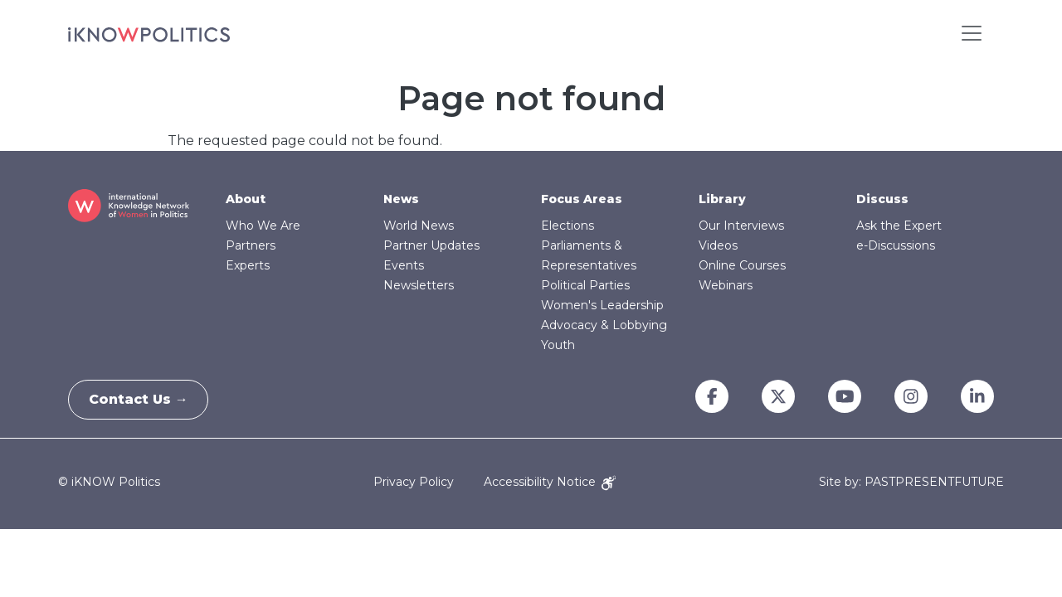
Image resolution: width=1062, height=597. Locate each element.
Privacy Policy (413, 481)
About (246, 199)
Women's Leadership (602, 305)
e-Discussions (895, 245)
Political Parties (585, 285)
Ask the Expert (899, 225)
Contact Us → (143, 399)
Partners (250, 245)
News (401, 199)
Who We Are (263, 225)
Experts (248, 265)
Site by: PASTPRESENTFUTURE (911, 482)
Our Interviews (741, 225)
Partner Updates (431, 245)
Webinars (726, 285)
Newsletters (418, 285)
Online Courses (742, 265)
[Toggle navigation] (971, 33)
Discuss (882, 199)
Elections (567, 225)
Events (403, 265)
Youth (558, 344)
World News (418, 225)
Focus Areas (581, 199)
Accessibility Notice (550, 481)
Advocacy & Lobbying (604, 325)
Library (722, 199)
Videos (718, 245)
